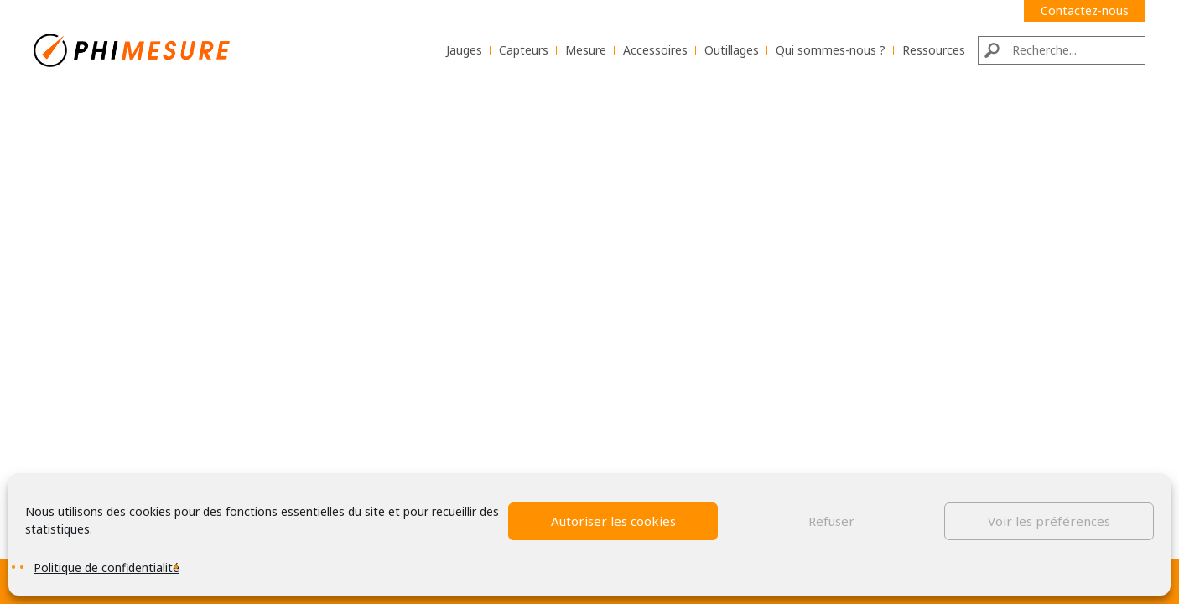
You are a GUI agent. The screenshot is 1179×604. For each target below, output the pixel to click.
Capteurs (523, 50)
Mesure (585, 50)
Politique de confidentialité (106, 567)
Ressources (933, 50)
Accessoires (655, 50)
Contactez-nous (1085, 10)
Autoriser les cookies (613, 521)
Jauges (464, 50)
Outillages (731, 50)
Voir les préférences (1049, 521)
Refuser (831, 521)
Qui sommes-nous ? (831, 50)
